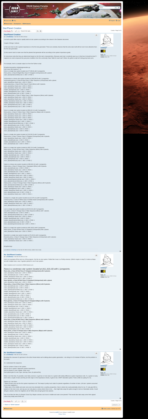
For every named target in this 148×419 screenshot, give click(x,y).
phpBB (56, 412)
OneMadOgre (104, 47)
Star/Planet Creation (12, 28)
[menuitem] (14, 20)
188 (104, 54)
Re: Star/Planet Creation (13, 254)
